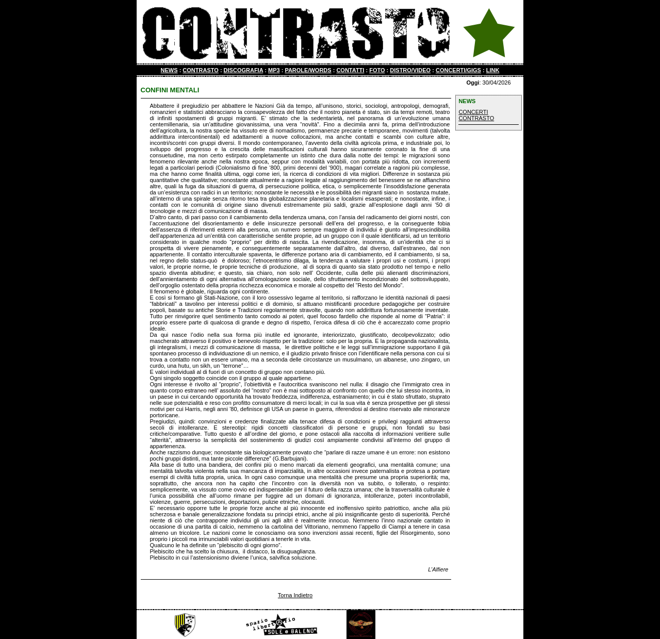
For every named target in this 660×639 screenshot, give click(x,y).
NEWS (169, 70)
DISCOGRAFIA (243, 70)
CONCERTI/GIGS (458, 70)
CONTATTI (350, 70)
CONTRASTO (200, 70)
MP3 (274, 70)
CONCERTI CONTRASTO (476, 115)
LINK (493, 70)
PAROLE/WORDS (308, 70)
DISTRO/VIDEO (410, 70)
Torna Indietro (295, 595)
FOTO (377, 70)
